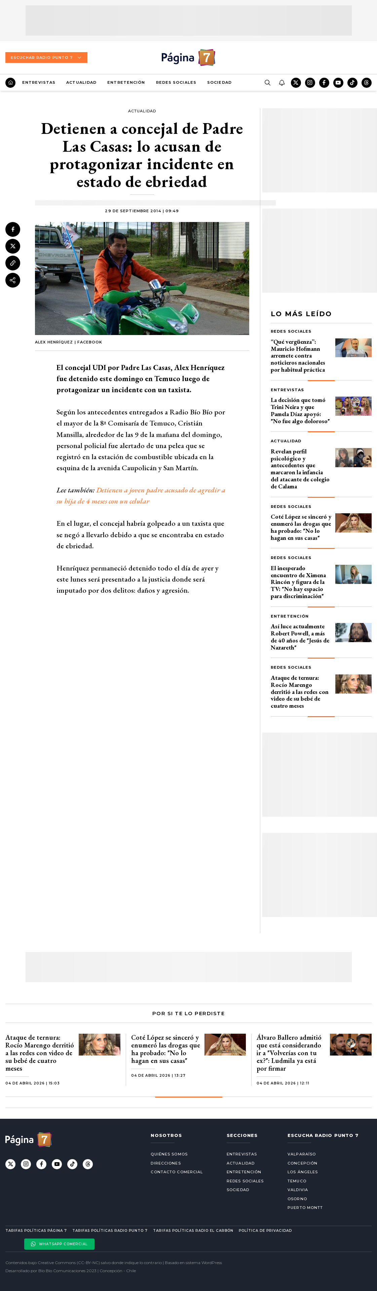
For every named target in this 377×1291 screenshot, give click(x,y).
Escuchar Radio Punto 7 (46, 57)
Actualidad (81, 82)
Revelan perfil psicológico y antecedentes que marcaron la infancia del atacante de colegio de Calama (300, 468)
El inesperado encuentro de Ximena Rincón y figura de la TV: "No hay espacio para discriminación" (298, 582)
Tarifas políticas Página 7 (36, 1230)
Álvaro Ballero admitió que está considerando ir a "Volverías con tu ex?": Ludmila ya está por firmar (289, 1053)
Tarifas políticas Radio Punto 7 (110, 1230)
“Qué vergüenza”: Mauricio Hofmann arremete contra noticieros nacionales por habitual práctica (298, 355)
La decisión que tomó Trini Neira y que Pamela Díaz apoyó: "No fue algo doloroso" (300, 410)
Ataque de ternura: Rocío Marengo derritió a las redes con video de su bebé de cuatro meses (300, 691)
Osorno (297, 1198)
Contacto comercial (177, 1172)
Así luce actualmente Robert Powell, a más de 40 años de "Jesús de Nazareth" (300, 636)
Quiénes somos (169, 1154)
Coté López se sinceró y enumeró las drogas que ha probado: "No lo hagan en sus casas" (301, 527)
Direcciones (166, 1163)
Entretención (126, 82)
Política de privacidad (265, 1230)
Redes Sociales (176, 82)
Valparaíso (302, 1154)
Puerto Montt (305, 1207)
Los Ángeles (303, 1172)
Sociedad (219, 82)
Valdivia (298, 1189)
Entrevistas (38, 82)
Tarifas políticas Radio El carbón (193, 1230)
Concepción (302, 1163)
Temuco (297, 1181)
